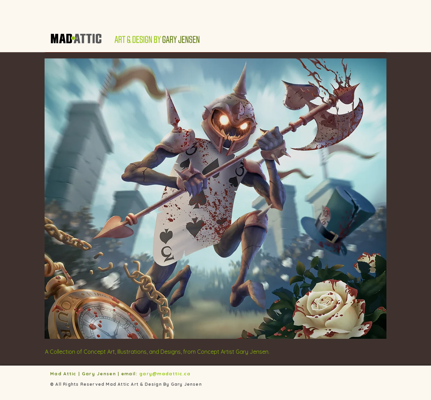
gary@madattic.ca (166, 373)
